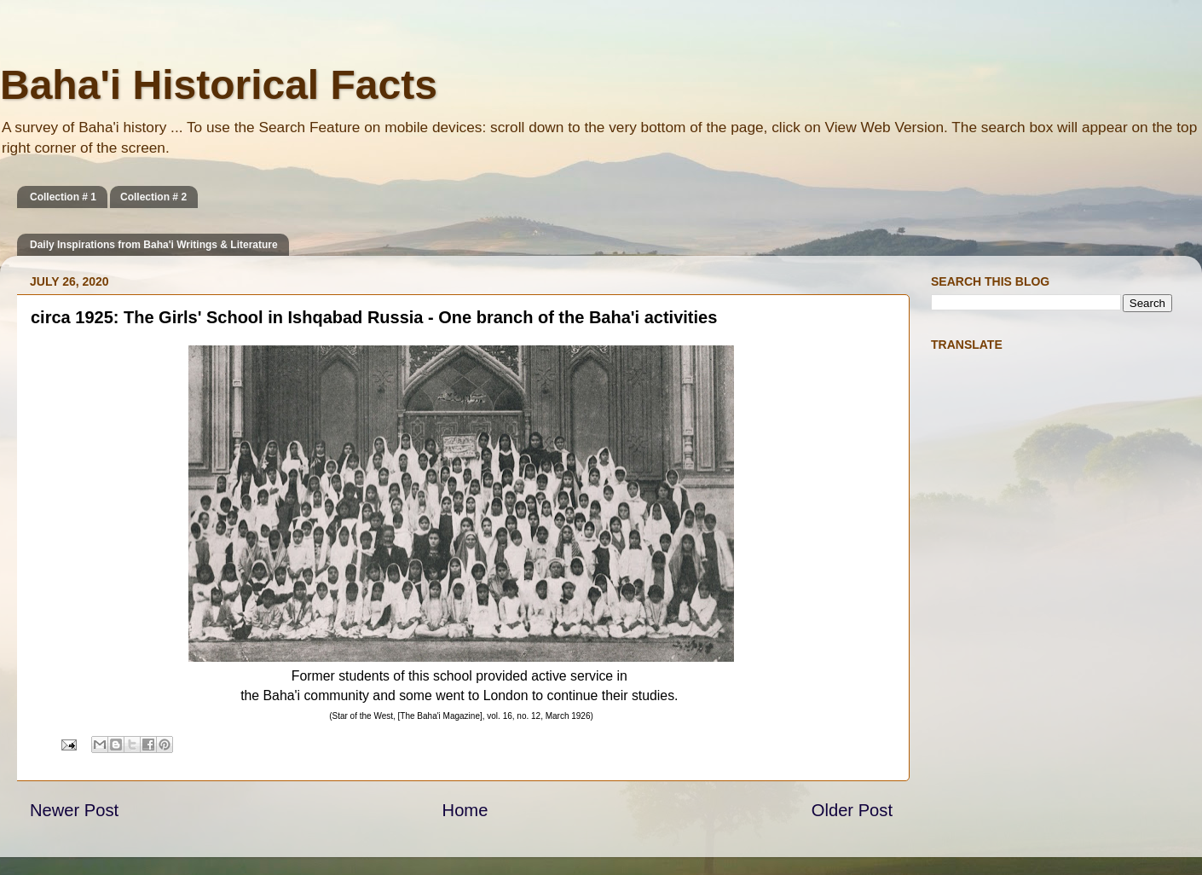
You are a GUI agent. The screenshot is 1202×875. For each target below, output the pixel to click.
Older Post (852, 810)
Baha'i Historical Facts (218, 84)
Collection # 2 (153, 197)
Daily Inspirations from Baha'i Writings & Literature (154, 245)
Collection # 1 (63, 197)
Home (465, 810)
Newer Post (74, 810)
